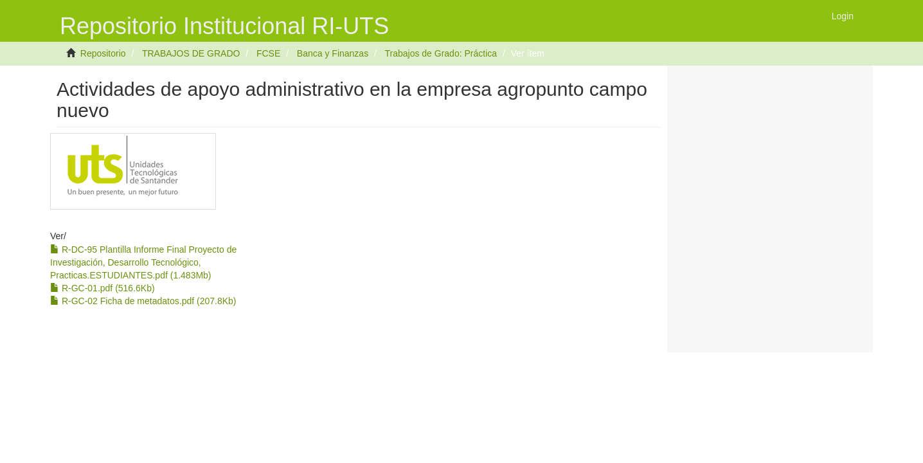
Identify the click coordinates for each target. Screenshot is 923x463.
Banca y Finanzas (332, 53)
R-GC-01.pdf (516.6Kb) (102, 288)
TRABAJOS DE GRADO (191, 53)
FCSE (268, 53)
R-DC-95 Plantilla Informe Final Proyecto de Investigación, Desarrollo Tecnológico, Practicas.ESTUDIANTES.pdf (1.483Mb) (143, 262)
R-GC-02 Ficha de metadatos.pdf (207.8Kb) (143, 301)
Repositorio (103, 53)
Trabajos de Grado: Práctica (440, 53)
